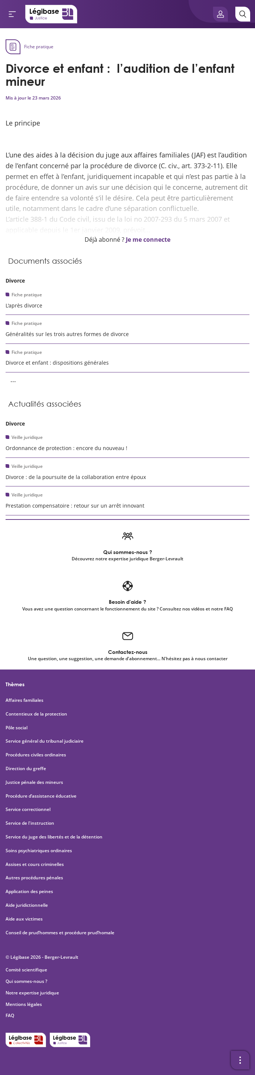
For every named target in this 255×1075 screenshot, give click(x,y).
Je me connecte (148, 239)
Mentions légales (24, 1004)
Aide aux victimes (24, 919)
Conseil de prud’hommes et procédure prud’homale (60, 933)
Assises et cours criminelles (35, 864)
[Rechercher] (242, 14)
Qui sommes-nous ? (26, 981)
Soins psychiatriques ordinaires (39, 851)
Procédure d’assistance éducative (42, 796)
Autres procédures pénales (34, 878)
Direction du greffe (26, 769)
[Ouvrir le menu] (12, 14)
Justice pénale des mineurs (34, 782)
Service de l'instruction (30, 823)
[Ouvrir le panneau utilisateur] (220, 14)
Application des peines (29, 892)
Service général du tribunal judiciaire (45, 741)
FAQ (10, 1015)
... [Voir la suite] (13, 379)
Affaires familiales (24, 700)
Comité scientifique (26, 970)
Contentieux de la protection (36, 714)
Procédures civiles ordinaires (36, 755)
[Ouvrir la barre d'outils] (240, 1060)
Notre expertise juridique (32, 993)
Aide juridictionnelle (27, 905)
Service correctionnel (28, 809)
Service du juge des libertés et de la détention (54, 837)
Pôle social (16, 728)
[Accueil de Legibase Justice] (51, 14)
